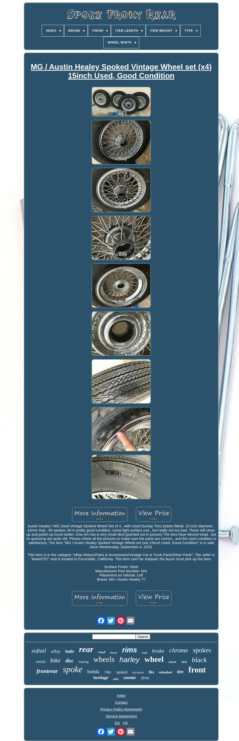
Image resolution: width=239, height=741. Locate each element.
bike (55, 660)
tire (180, 671)
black (199, 660)
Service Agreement (121, 716)
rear (86, 649)
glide (116, 678)
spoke (72, 669)
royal (101, 652)
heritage (100, 677)
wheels (104, 659)
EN (117, 723)
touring (83, 662)
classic (173, 662)
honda (93, 671)
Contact (121, 702)
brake (158, 651)
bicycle (113, 652)
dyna (145, 677)
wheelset (165, 672)
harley (130, 660)
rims (129, 650)
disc (69, 661)
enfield (40, 662)
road (144, 652)
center (129, 677)
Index (121, 695)
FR (125, 723)
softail (38, 650)
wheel (154, 659)
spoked (121, 672)
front (197, 669)
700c (107, 672)
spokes (202, 650)
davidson (138, 672)
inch (184, 662)
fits (151, 672)
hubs (69, 651)
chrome (178, 650)
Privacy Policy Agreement (121, 709)
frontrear (47, 671)
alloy (55, 651)
